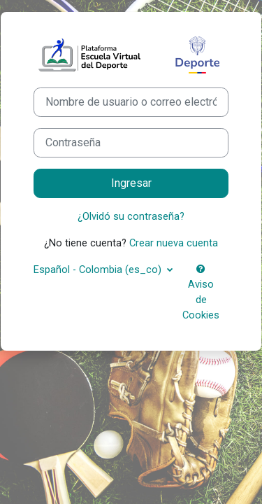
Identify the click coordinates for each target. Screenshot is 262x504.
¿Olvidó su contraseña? (131, 216)
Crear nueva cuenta (173, 243)
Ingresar (131, 183)
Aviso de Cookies (200, 292)
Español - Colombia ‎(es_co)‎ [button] (99, 269)
